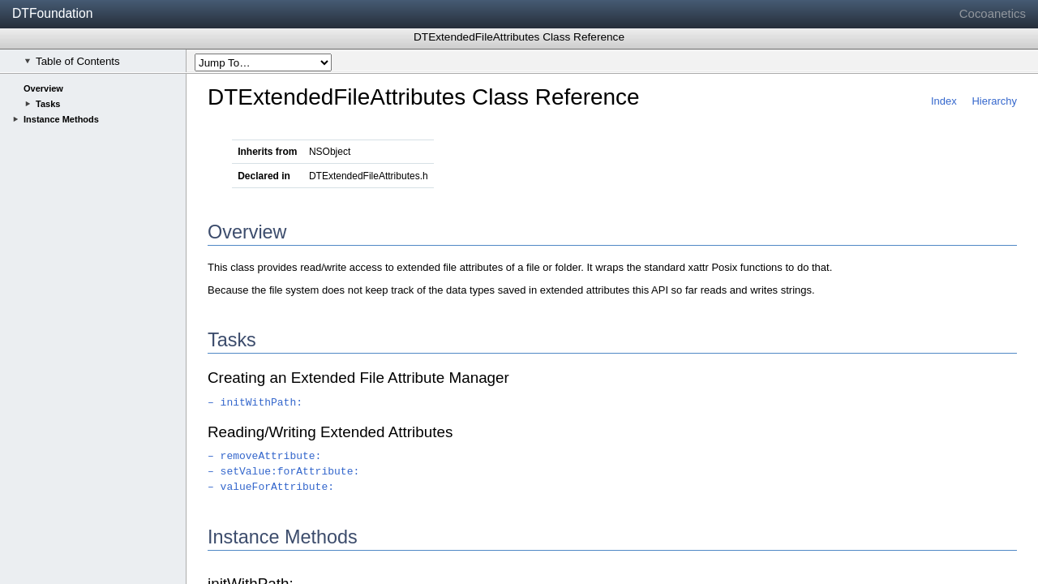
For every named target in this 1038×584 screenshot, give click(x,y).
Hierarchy (994, 101)
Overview (43, 88)
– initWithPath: (255, 403)
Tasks (48, 104)
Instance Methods (61, 119)
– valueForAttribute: (271, 487)
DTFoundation (52, 13)
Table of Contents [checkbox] (72, 61)
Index (944, 101)
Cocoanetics (992, 13)
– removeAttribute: (264, 456)
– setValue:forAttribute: (283, 472)
